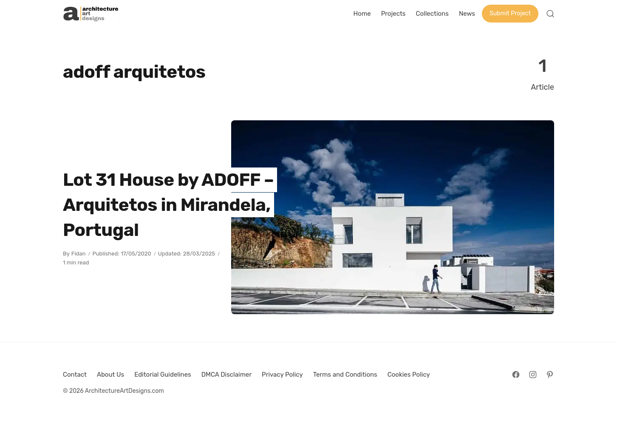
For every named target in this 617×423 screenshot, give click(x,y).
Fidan (78, 253)
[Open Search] (550, 13)
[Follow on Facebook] (516, 374)
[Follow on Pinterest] (550, 374)
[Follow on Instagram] (533, 374)
